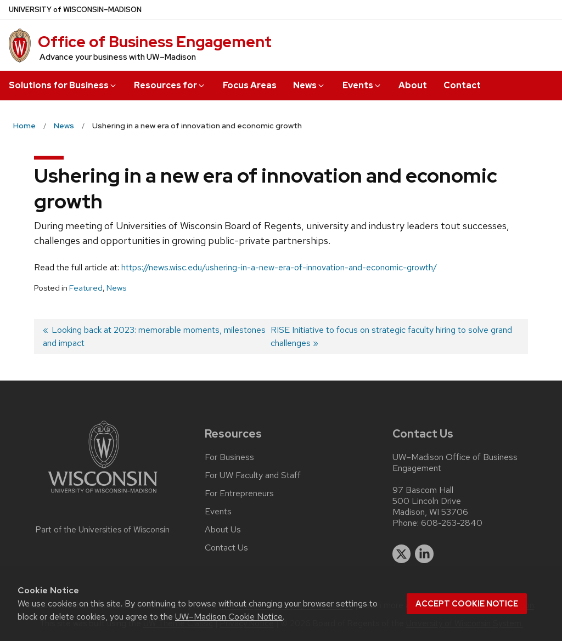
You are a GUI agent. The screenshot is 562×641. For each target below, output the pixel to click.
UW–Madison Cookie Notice (229, 616)
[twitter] (401, 553)
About (412, 85)
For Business (229, 457)
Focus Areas (250, 85)
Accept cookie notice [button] (466, 603)
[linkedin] (424, 553)
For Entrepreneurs (239, 493)
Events (362, 85)
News (309, 85)
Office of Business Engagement (155, 41)
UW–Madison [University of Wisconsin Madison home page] (75, 9)
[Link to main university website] (103, 495)
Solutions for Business (63, 85)
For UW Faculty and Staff (253, 475)
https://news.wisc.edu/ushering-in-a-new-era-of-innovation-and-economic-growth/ (279, 267)
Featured (86, 287)
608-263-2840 (451, 523)
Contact (462, 85)
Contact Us (226, 547)
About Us (223, 529)
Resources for (170, 85)
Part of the (103, 529)
